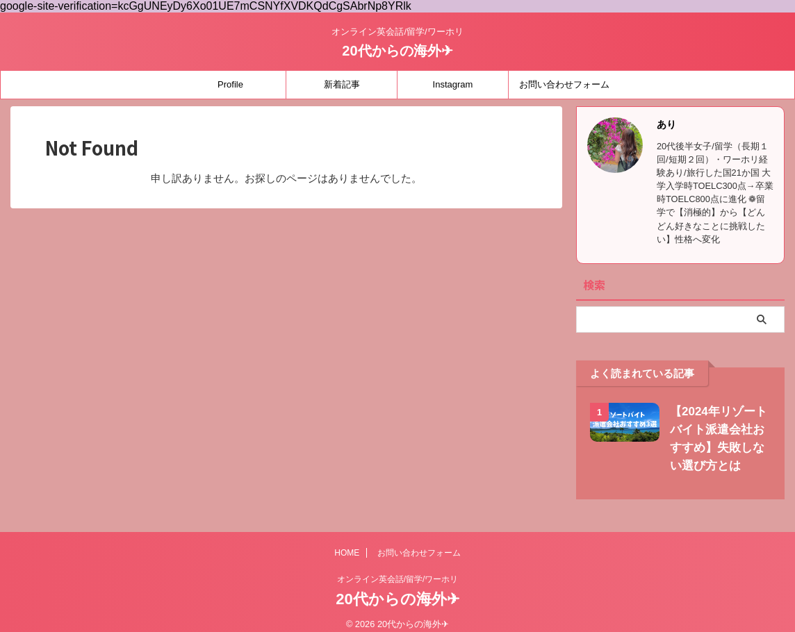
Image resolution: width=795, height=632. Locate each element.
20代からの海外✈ (397, 50)
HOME (346, 553)
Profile (230, 84)
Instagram (453, 84)
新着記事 (342, 84)
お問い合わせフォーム (564, 84)
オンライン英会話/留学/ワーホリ (398, 579)
